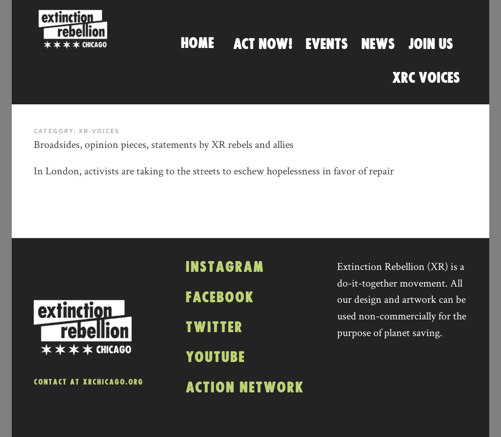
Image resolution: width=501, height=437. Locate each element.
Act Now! (262, 44)
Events (326, 44)
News (378, 44)
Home (197, 43)
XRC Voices (426, 78)
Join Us (430, 44)
